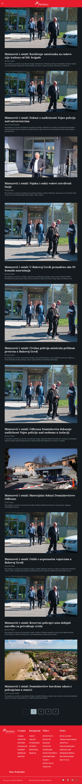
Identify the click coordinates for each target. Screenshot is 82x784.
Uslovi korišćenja (34, 780)
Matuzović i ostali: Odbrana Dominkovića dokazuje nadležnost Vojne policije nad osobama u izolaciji (38, 430)
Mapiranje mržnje (67, 753)
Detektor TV (48, 736)
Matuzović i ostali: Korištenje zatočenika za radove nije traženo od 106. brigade (38, 55)
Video (46, 730)
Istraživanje (34, 743)
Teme (63, 730)
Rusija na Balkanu (67, 746)
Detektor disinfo (50, 753)
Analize (32, 739)
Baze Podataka (17, 771)
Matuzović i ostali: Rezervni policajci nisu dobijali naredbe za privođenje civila (38, 624)
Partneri (21, 743)
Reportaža (33, 750)
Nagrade (21, 750)
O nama (22, 730)
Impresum (22, 753)
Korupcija (64, 743)
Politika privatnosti (45, 780)
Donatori (22, 739)
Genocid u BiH (65, 750)
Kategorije (35, 730)
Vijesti (32, 736)
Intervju (33, 746)
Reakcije (32, 753)
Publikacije (22, 746)
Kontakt (21, 756)
